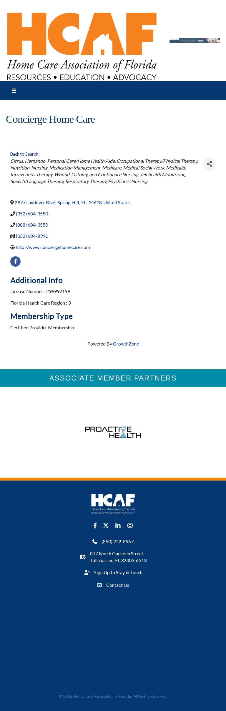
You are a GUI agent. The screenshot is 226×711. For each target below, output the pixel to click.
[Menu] (14, 90)
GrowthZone (126, 343)
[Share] (209, 164)
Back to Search (24, 154)
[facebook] (15, 261)
